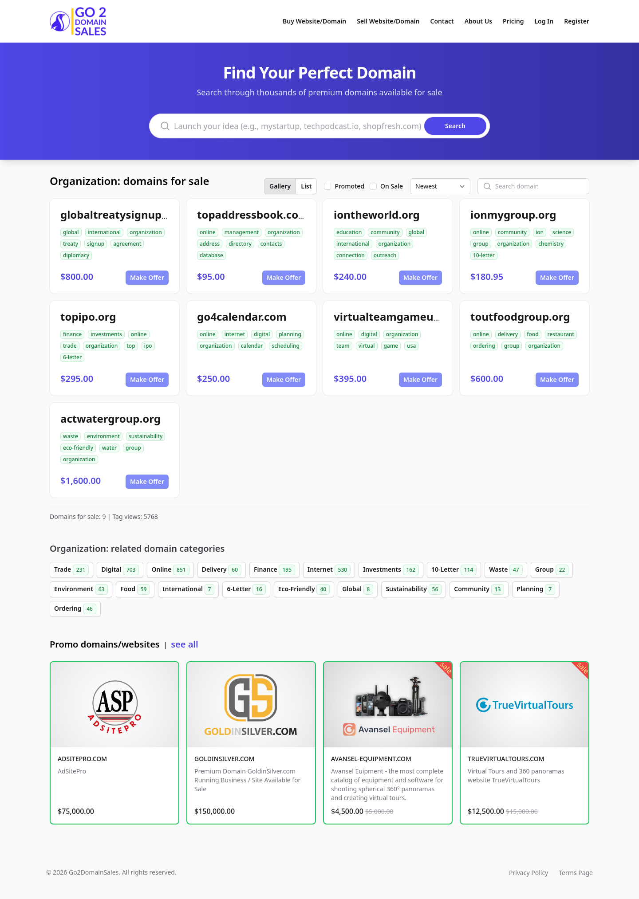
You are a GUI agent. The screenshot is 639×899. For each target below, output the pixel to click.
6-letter (72, 357)
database (211, 255)
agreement (127, 243)
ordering (484, 345)
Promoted (349, 186)
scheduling (286, 345)
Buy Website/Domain (314, 21)
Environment (81, 589)
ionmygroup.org (513, 214)
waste (70, 436)
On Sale (391, 186)
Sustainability (414, 589)
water (109, 447)
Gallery (280, 186)
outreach (385, 255)
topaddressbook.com (253, 214)
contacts (271, 243)
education (349, 232)
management (242, 232)
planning (290, 334)
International (188, 589)
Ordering (75, 609)
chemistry (551, 243)
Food (135, 589)
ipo (148, 345)
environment (103, 436)
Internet (329, 570)
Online (170, 570)
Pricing (513, 21)
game (391, 345)
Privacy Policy (528, 872)
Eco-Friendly (304, 589)
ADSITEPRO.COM (82, 758)
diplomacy (76, 255)
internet (235, 334)
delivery (508, 334)
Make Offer (147, 277)
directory (240, 243)
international (104, 232)
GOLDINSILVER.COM (224, 758)
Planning (536, 589)
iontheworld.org (377, 214)
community (385, 232)
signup (95, 243)
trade (70, 345)
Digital (120, 570)
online (208, 232)
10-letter (484, 255)
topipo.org (88, 316)
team (343, 345)
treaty (70, 243)
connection (350, 255)
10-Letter (454, 570)
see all (184, 644)
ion (540, 232)
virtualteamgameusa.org (400, 316)
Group (552, 570)
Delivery (221, 570)
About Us (478, 21)
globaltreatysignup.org (121, 214)
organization (146, 232)
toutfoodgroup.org (520, 316)
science (561, 232)
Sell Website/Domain (388, 21)
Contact (442, 21)
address (210, 243)
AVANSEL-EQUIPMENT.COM (371, 758)
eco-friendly (78, 447)
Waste (505, 570)
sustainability (145, 436)
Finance (274, 570)
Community (479, 589)
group (481, 243)
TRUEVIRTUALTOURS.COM (506, 758)
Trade (71, 570)
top (130, 345)
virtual (367, 345)
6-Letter (246, 589)
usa (411, 345)
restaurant (561, 334)
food (532, 334)
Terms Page (576, 872)
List (306, 186)
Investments (391, 570)
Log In (543, 21)
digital (262, 334)
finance (72, 334)
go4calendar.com (242, 316)
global (71, 232)
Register (576, 21)
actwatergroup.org (110, 418)
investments (106, 334)
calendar (252, 345)
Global (357, 589)
